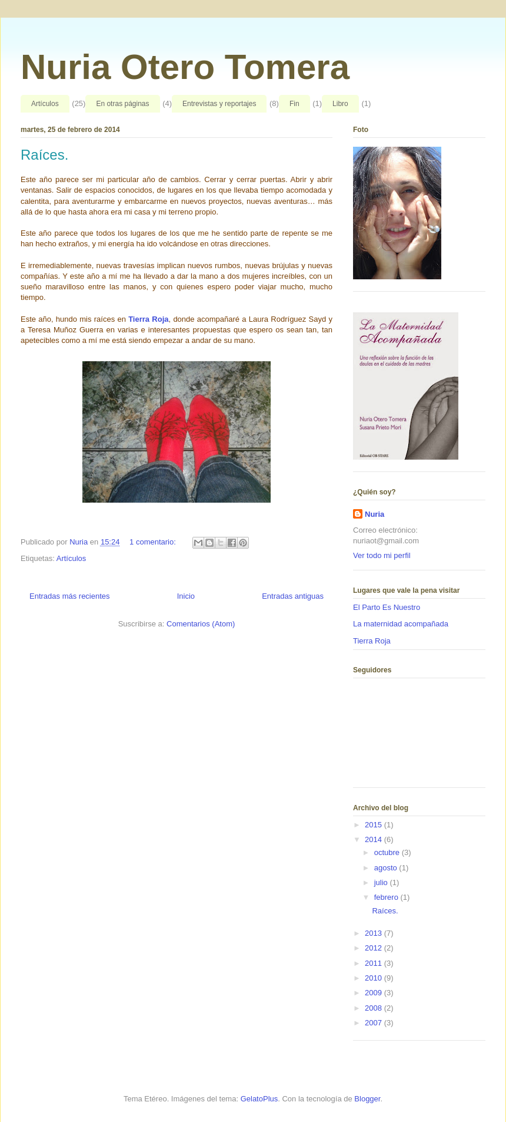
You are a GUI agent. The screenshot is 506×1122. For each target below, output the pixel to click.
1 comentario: (153, 541)
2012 (374, 947)
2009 (374, 992)
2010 (374, 978)
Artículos (45, 104)
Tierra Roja (148, 319)
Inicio (186, 596)
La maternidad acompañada (400, 623)
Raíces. (44, 155)
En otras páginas (122, 104)
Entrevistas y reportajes (219, 104)
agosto (387, 867)
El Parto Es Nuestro (386, 607)
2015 (374, 824)
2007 (374, 1022)
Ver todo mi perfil (382, 555)
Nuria (374, 514)
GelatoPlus (259, 1098)
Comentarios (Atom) (201, 623)
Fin (294, 104)
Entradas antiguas (293, 596)
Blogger (367, 1098)
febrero (387, 897)
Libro (340, 104)
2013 (374, 933)
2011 (374, 963)
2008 (374, 1008)
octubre (388, 852)
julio (382, 882)
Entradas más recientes (69, 596)
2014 (374, 839)
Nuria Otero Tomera (185, 67)
